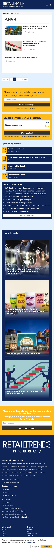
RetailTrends (8, 13)
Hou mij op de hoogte (27, 105)
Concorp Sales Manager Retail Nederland (22, 208)
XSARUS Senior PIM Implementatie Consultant (25, 191)
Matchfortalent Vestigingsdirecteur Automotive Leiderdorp (28, 205)
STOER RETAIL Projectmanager (18, 199)
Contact (4, 533)
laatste (24, 79)
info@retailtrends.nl (17, 511)
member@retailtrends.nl (20, 517)
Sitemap (30, 535)
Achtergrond (6, 527)
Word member (27, 133)
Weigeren (35, 547)
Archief (4, 535)
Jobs (3, 531)
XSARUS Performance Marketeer (19, 196)
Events (29, 531)
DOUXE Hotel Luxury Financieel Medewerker (24, 188)
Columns (30, 529)
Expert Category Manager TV (17, 211)
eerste (5, 79)
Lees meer (31, 542)
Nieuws (30, 527)
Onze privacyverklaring (10, 479)
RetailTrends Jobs (27, 216)
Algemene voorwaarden (10, 482)
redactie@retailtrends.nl (17, 514)
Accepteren (46, 546)
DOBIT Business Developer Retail (19, 202)
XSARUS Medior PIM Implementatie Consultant (25, 194)
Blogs (4, 529)
